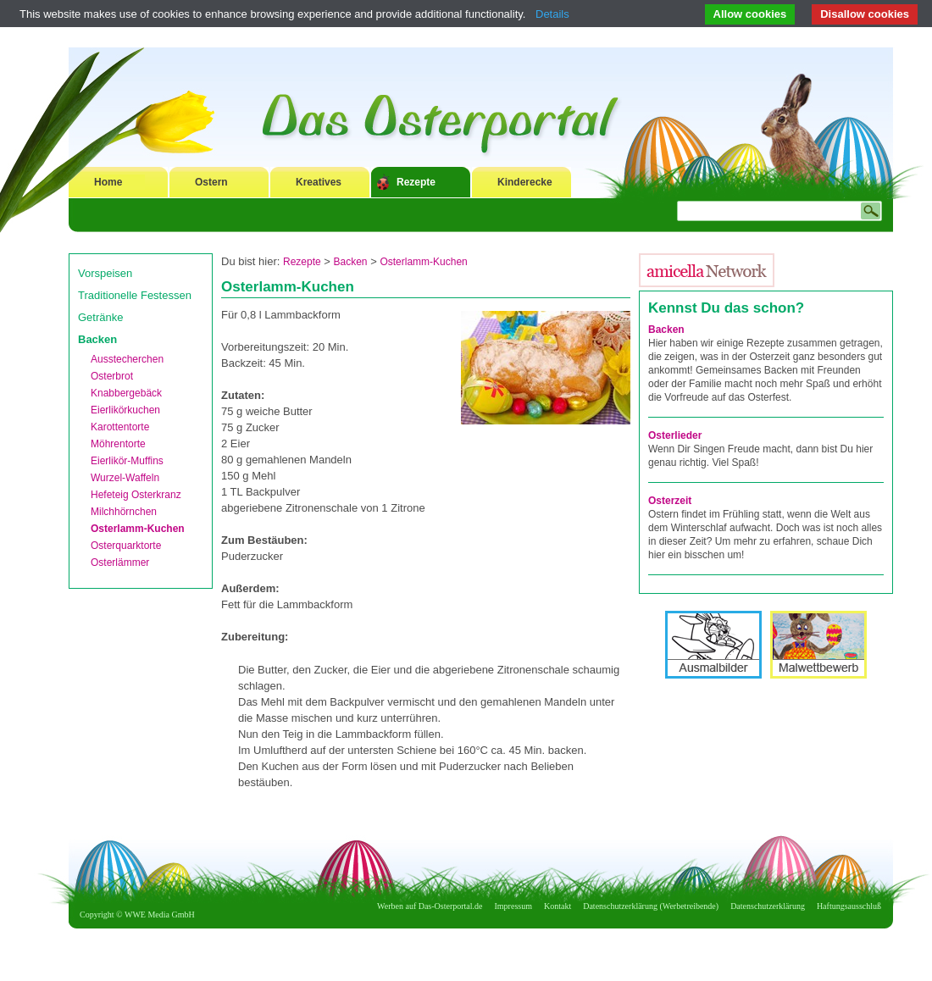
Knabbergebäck (126, 393)
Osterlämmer (120, 562)
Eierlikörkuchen (125, 410)
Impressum (513, 906)
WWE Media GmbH (160, 914)
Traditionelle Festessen (134, 295)
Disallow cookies (864, 14)
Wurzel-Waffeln (125, 478)
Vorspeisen (105, 273)
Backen (97, 339)
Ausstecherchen (127, 359)
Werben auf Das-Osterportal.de (429, 906)
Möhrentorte (118, 444)
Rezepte (416, 182)
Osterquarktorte (126, 545)
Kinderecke (524, 182)
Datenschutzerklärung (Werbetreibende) (650, 906)
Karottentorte (120, 427)
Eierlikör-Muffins (127, 461)
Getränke (100, 317)
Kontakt (557, 906)
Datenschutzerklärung (767, 906)
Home (108, 182)
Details (552, 14)
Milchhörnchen (124, 512)
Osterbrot (112, 376)
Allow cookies (750, 14)
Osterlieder (675, 435)
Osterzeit (669, 501)
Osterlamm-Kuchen (138, 529)
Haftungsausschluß (849, 906)
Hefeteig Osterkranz (136, 495)
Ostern (211, 182)
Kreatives (318, 182)
